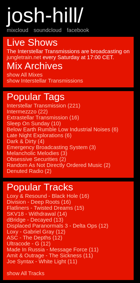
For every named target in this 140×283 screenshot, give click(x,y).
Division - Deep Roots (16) (39, 202)
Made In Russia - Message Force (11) (53, 250)
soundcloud (48, 30)
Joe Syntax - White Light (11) (42, 261)
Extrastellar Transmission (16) (43, 117)
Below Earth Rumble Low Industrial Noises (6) (62, 129)
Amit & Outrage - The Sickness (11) (50, 255)
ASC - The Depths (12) (34, 238)
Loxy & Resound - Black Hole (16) (48, 196)
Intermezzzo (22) (27, 112)
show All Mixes (25, 75)
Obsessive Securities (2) (36, 159)
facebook (78, 30)
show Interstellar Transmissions (45, 81)
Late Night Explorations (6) (39, 135)
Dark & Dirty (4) (25, 141)
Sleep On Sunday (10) (34, 123)
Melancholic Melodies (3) (37, 153)
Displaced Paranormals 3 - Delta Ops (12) (57, 226)
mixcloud (17, 30)
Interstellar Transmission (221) (43, 106)
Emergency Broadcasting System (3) (51, 147)
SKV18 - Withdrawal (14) (37, 214)
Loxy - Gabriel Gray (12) (36, 232)
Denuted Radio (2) (29, 171)
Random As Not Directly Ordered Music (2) (59, 165)
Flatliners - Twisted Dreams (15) (45, 208)
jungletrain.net (24, 57)
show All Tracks (25, 273)
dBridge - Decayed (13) (35, 220)
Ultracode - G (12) (28, 244)
